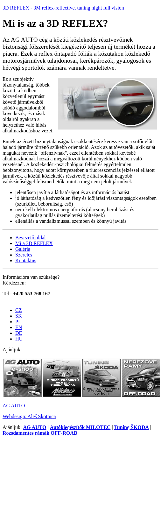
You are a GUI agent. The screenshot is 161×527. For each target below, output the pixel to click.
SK (18, 316)
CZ (18, 310)
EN (18, 327)
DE (18, 333)
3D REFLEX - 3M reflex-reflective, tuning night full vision (63, 8)
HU (19, 338)
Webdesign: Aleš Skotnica (29, 416)
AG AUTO (14, 405)
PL (18, 321)
